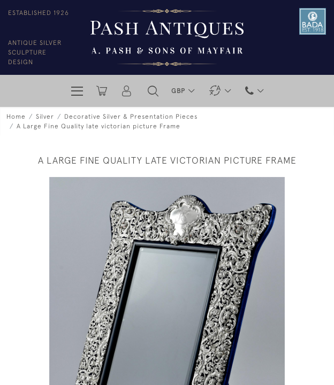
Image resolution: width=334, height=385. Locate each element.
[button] (153, 91)
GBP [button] (179, 91)
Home (16, 116)
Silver (45, 116)
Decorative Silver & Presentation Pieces (131, 116)
